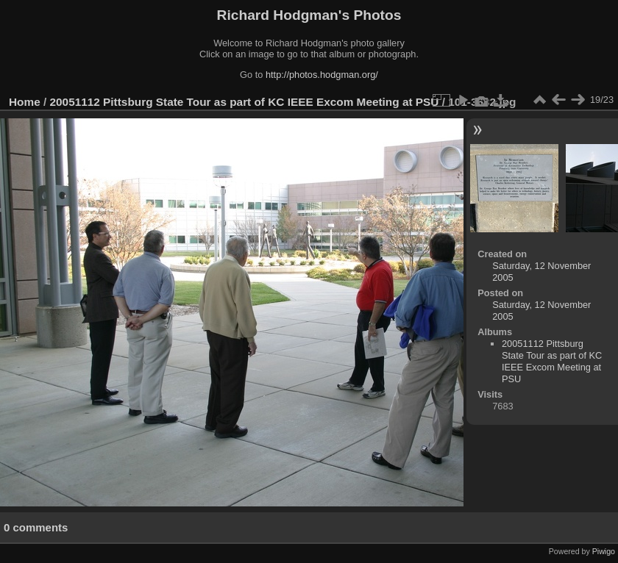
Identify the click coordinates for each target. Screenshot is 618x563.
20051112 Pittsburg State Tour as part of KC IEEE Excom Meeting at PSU (244, 102)
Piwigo (603, 551)
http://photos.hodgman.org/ (322, 74)
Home (24, 102)
